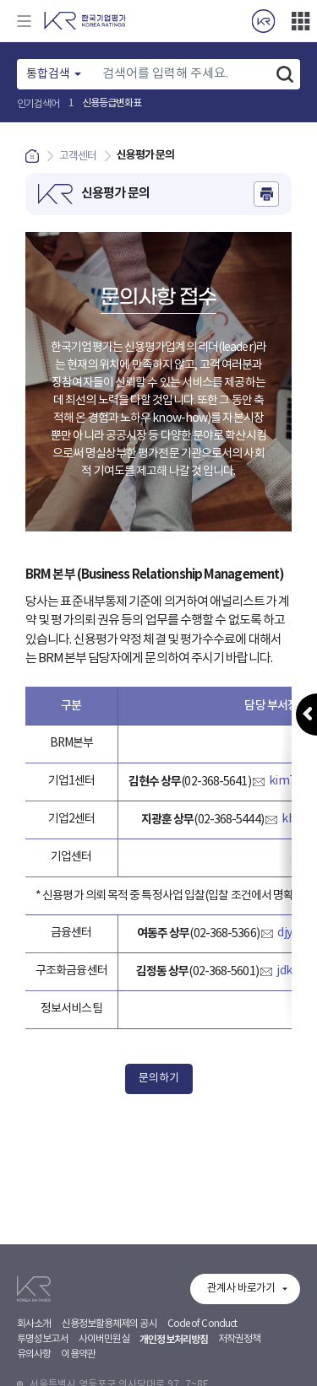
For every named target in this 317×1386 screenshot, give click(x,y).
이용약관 (78, 1375)
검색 (285, 74)
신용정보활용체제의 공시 (108, 1345)
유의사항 (34, 1375)
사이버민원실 (104, 1360)
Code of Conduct (202, 1345)
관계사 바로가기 (241, 1309)
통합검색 (48, 74)
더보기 (300, 21)
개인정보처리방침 (173, 1361)
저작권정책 (239, 1360)
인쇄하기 (266, 194)
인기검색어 (38, 104)
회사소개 (34, 1345)
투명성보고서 (42, 1360)
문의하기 (159, 1078)
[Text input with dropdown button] (182, 74)
